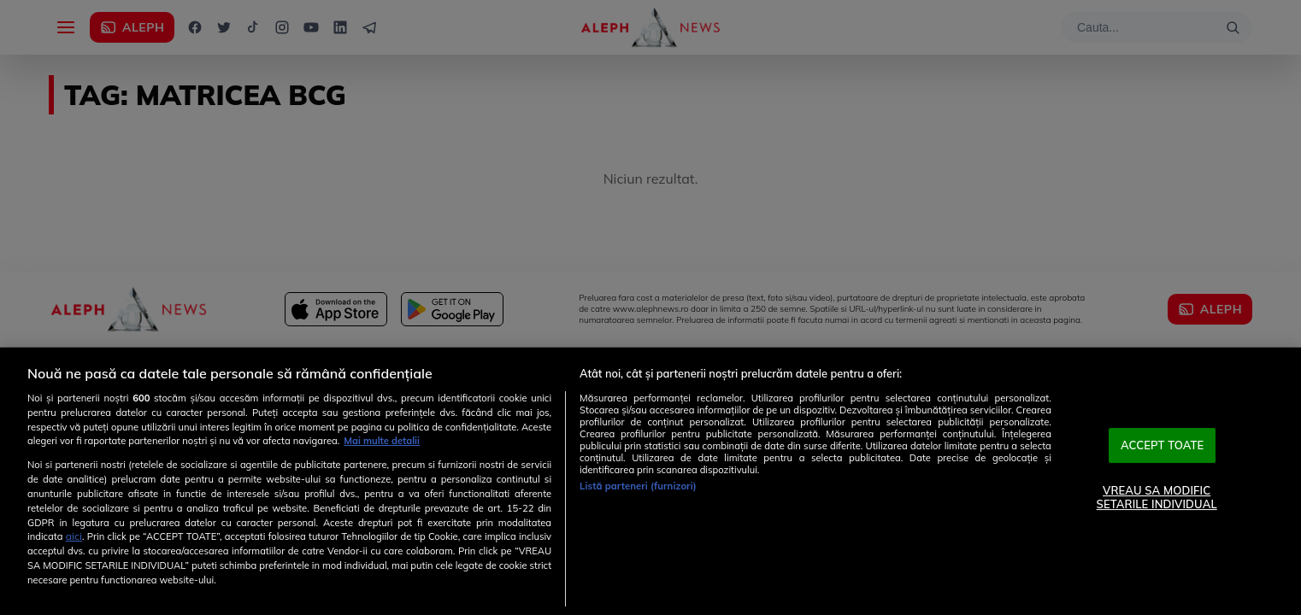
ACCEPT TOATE (1162, 445)
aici (74, 536)
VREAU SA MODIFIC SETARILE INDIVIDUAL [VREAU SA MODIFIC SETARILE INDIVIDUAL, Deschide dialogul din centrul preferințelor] (1157, 497)
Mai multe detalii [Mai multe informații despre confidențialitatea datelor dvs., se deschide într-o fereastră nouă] (382, 441)
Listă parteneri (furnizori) (638, 486)
